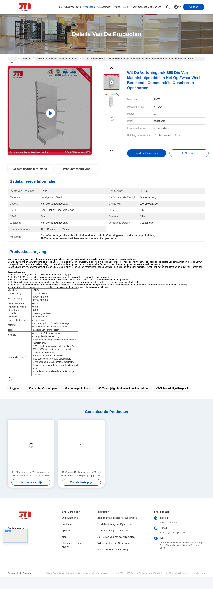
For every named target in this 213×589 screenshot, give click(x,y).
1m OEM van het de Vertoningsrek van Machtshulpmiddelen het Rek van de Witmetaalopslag (31, 474)
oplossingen (104, 7)
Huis (59, 7)
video (117, 7)
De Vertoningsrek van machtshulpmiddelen (57, 58)
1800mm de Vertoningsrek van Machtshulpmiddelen (58, 388)
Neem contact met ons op (72, 545)
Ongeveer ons (70, 518)
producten (89, 7)
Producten (26, 58)
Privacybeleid (14, 573)
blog (125, 7)
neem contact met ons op (146, 7)
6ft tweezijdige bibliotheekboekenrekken (123, 388)
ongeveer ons (72, 7)
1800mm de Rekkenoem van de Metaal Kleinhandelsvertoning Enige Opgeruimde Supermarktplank (81, 474)
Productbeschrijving (76, 168)
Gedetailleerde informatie (30, 168)
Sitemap (27, 573)
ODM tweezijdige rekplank (172, 388)
